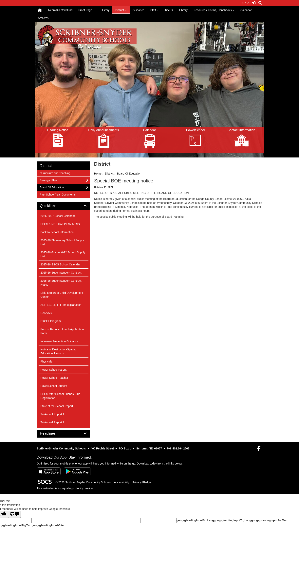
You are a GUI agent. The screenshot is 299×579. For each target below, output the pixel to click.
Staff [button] (154, 10)
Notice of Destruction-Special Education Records (58, 351)
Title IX (169, 10)
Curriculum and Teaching (55, 173)
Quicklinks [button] (52, 206)
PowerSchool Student (54, 385)
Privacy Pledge (142, 482)
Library (183, 10)
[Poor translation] (14, 514)
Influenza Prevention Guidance (59, 341)
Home (98, 173)
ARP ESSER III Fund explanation (61, 304)
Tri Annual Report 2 (52, 422)
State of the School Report (57, 406)
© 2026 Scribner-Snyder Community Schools (83, 482)
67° (245, 3)
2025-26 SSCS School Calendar (60, 264)
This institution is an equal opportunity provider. (66, 488)
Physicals (46, 361)
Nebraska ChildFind (60, 10)
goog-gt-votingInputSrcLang (195, 520)
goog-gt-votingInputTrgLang (232, 520)
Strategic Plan (48, 180)
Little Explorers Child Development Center (62, 294)
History (105, 10)
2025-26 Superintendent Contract (61, 272)
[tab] (63, 206)
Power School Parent (54, 369)
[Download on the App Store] (49, 471)
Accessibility (121, 482)
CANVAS (46, 313)
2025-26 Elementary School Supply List (62, 242)
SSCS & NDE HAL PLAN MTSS (60, 224)
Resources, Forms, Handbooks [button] (214, 10)
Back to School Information (57, 232)
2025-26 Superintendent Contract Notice (61, 282)
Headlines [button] (52, 433)
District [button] (121, 10)
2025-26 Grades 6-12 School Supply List (63, 254)
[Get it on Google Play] (77, 471)
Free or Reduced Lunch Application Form (62, 331)
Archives (43, 18)
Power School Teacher (54, 377)
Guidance (138, 10)
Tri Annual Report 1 (52, 414)
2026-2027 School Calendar (58, 215)
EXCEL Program (51, 321)
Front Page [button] (86, 10)
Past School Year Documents (58, 194)
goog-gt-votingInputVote (47, 525)
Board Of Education (129, 173)
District (109, 173)
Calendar (246, 10)
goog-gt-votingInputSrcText (269, 520)
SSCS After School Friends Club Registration (60, 396)
